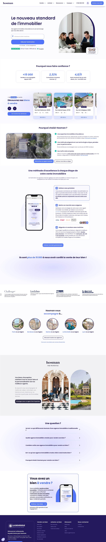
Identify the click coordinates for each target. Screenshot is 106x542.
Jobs (66, 530)
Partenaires (67, 524)
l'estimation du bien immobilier (40, 494)
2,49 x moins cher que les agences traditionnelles (79, 153)
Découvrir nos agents (89, 138)
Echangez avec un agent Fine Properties (29, 400)
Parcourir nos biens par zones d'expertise (53, 341)
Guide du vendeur (41, 530)
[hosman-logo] (8, 3)
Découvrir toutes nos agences (53, 337)
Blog (66, 526)
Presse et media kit (69, 528)
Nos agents (39, 526)
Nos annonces (54, 524)
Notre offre (39, 524)
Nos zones (39, 528)
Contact (80, 524)
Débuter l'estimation (28, 42)
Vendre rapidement (41, 535)
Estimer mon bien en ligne (63, 160)
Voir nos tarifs (82, 154)
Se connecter (40, 539)
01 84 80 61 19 (80, 3)
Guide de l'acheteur (55, 528)
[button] (3, 539)
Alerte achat (53, 526)
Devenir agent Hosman (70, 532)
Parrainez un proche (41, 537)
